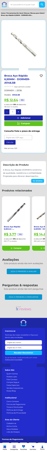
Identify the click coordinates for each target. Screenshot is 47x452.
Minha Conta (12, 426)
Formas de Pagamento (16, 404)
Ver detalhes (37, 181)
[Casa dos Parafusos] (4, 4)
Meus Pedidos (12, 429)
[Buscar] (42, 5)
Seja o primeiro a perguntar (23, 297)
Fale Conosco (12, 379)
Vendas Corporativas (15, 388)
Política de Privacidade (13, 359)
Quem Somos (12, 374)
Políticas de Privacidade (16, 413)
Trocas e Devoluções (15, 407)
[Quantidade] (12, 111)
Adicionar (24, 118)
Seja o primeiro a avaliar (23, 271)
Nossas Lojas (12, 377)
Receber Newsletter (23, 352)
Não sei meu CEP (10, 148)
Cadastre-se (11, 423)
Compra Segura (13, 382)
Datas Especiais (13, 385)
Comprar (23, 123)
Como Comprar (13, 401)
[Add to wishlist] (41, 75)
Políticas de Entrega (15, 410)
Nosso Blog (11, 391)
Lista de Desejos (13, 432)
